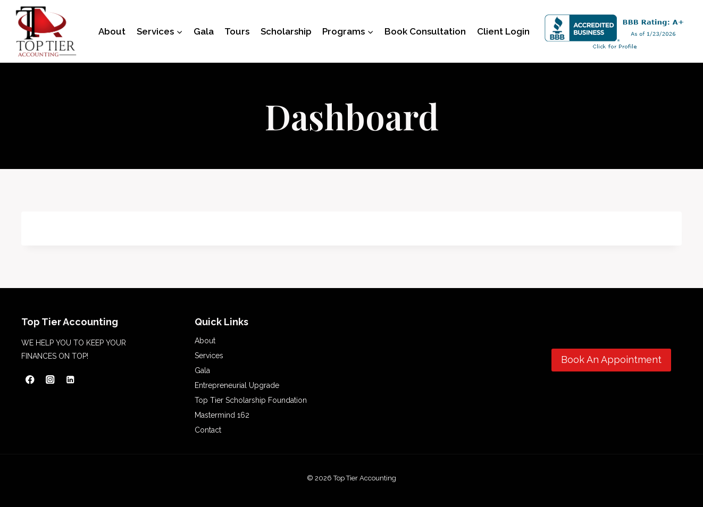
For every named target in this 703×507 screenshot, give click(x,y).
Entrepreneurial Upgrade (237, 385)
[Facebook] (30, 379)
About (111, 31)
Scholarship (286, 31)
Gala (204, 31)
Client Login (503, 31)
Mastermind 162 (222, 415)
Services (209, 355)
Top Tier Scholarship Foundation (251, 400)
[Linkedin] (70, 379)
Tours (236, 31)
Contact (208, 430)
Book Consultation (425, 31)
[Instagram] (50, 379)
